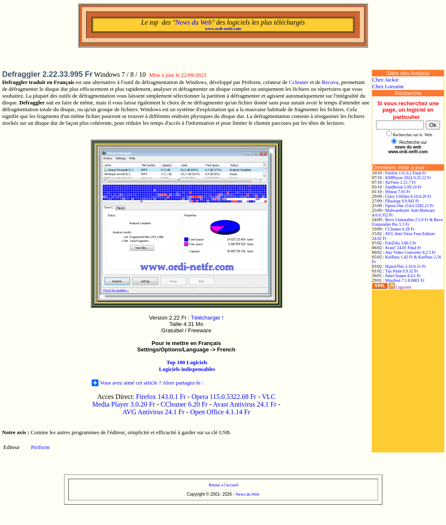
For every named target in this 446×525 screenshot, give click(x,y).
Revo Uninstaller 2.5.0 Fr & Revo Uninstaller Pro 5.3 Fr (407, 222)
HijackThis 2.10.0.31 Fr (405, 266)
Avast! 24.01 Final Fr (403, 247)
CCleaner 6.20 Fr (184, 404)
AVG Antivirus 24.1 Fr (153, 412)
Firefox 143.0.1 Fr (161, 396)
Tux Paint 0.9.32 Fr (401, 271)
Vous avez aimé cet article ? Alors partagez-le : (148, 382)
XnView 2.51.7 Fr (400, 182)
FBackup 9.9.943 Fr (402, 201)
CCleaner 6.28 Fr (400, 229)
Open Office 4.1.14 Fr (220, 412)
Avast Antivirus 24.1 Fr (245, 404)
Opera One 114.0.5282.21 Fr (409, 205)
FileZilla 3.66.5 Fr (400, 243)
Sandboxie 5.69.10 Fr (403, 187)
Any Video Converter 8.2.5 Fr (410, 252)
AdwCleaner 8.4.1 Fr (403, 275)
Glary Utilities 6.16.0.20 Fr (408, 196)
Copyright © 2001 (203, 494)
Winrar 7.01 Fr (397, 191)
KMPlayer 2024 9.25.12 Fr (408, 177)
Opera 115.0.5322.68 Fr (223, 396)
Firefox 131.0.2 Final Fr (405, 173)
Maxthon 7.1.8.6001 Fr (405, 280)
